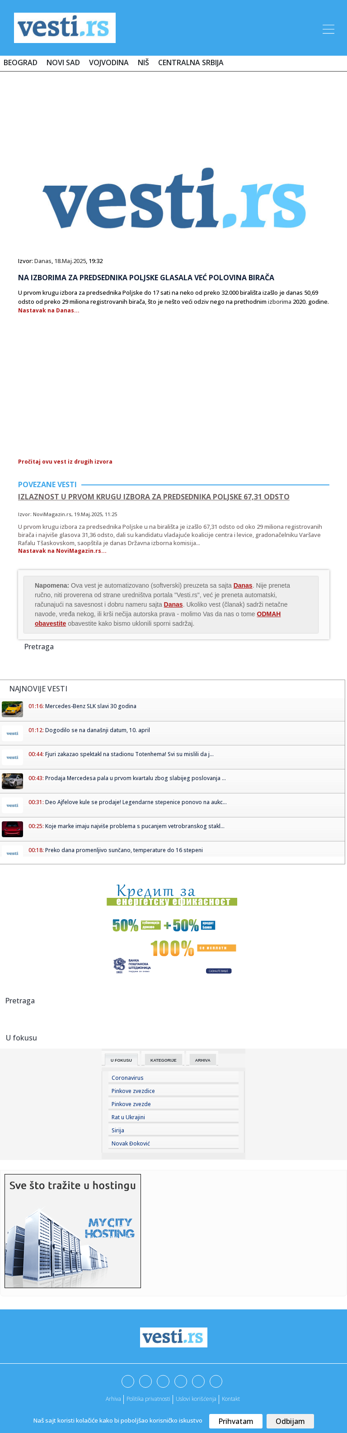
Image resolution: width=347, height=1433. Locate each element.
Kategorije (163, 1060)
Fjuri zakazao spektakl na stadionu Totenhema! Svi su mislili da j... (129, 754)
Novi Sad (63, 62)
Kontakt (231, 1399)
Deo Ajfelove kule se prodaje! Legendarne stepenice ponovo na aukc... (136, 802)
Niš (143, 62)
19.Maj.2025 (88, 514)
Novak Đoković (131, 1143)
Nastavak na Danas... (49, 310)
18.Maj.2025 (70, 261)
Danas (43, 261)
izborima (279, 301)
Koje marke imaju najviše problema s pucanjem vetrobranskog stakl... (135, 826)
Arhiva (203, 1060)
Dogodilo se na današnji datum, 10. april (97, 730)
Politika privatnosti (148, 1399)
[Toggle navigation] (327, 27)
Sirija (118, 1130)
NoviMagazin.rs (52, 514)
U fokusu (121, 1060)
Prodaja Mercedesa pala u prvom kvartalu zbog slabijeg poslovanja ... (135, 778)
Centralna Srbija (191, 62)
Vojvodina (109, 62)
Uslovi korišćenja (196, 1399)
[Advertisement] (173, 105)
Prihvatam (235, 1421)
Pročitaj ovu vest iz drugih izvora (65, 461)
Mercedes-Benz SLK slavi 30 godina (90, 706)
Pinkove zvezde (131, 1104)
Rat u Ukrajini (128, 1117)
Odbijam (290, 1421)
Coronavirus (128, 1078)
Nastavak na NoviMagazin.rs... (62, 551)
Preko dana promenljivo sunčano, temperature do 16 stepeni (124, 850)
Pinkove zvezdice (133, 1091)
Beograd (21, 62)
